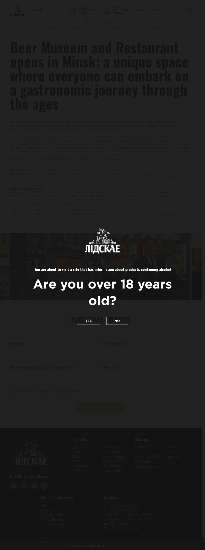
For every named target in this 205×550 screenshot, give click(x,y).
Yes (88, 321)
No (117, 321)
